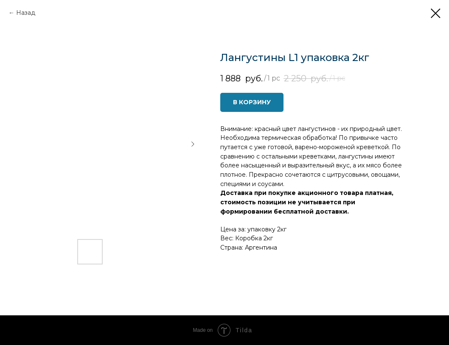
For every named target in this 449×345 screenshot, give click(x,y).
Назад (25, 13)
